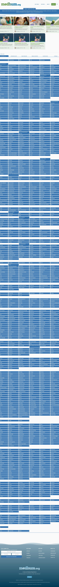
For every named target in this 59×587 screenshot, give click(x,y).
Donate (53, 4)
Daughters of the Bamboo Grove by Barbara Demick (21, 27)
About (49, 4)
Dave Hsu (2, 31)
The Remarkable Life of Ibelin (21, 43)
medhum (11, 4)
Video (6, 41)
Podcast (4, 41)
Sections (37, 4)
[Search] (57, 4)
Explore (43, 4)
